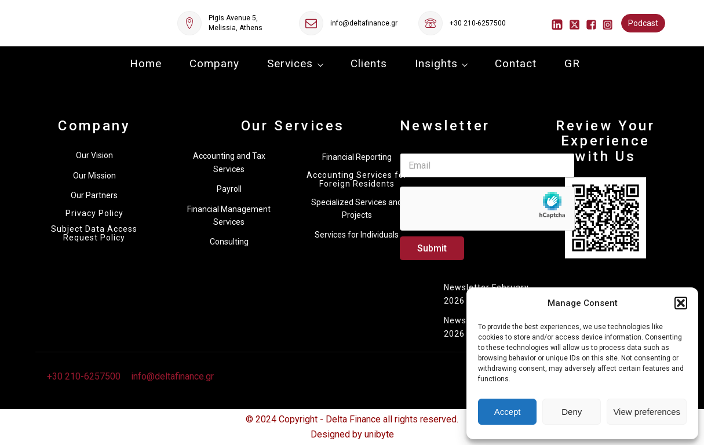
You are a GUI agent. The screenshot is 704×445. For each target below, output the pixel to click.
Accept (507, 412)
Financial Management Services (229, 216)
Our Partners (94, 195)
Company (214, 63)
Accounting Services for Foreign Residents (357, 179)
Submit (432, 248)
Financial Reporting (357, 157)
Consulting (229, 241)
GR (572, 63)
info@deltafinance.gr (363, 23)
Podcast (643, 23)
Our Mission (94, 175)
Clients (369, 63)
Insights (436, 63)
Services (290, 63)
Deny (571, 412)
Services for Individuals (357, 234)
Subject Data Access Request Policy (94, 233)
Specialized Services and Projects (356, 209)
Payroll (229, 189)
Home (146, 63)
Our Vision (94, 155)
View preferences (646, 412)
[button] (681, 303)
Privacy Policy (94, 213)
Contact (516, 63)
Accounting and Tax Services (229, 162)
